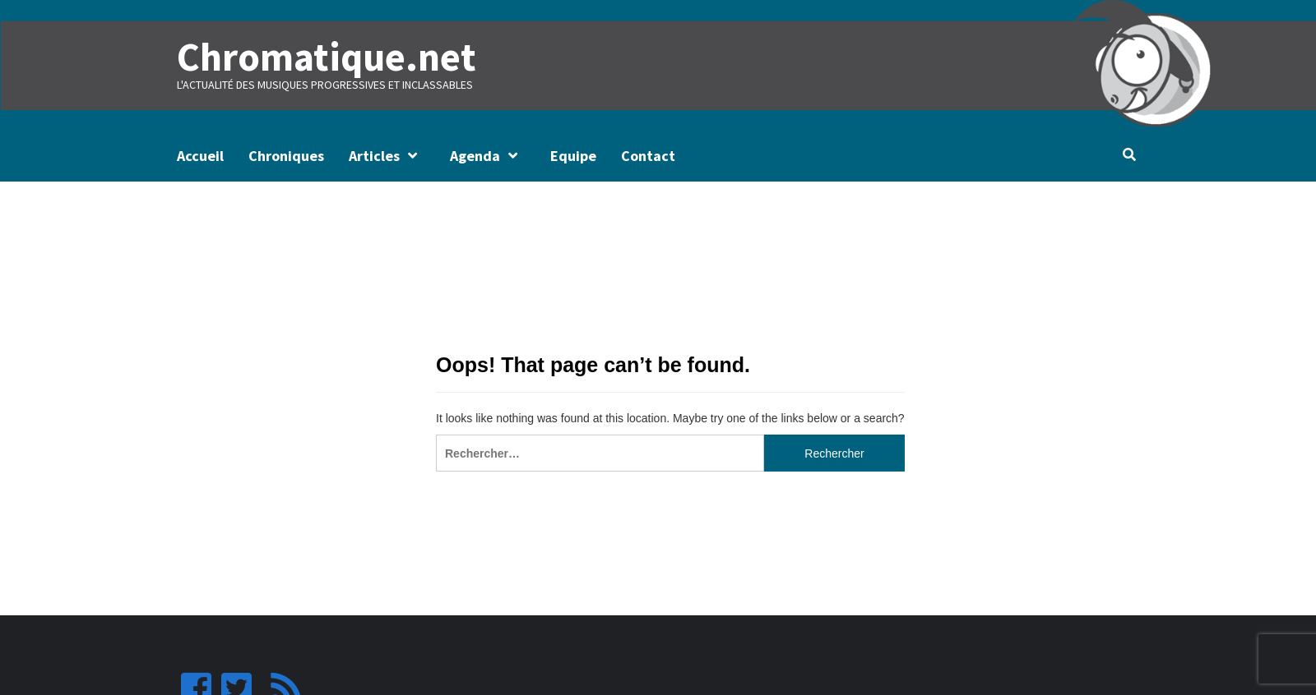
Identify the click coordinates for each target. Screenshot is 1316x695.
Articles (387, 155)
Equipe (573, 155)
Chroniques (286, 155)
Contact (648, 155)
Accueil (200, 155)
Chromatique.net (326, 56)
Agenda (488, 155)
